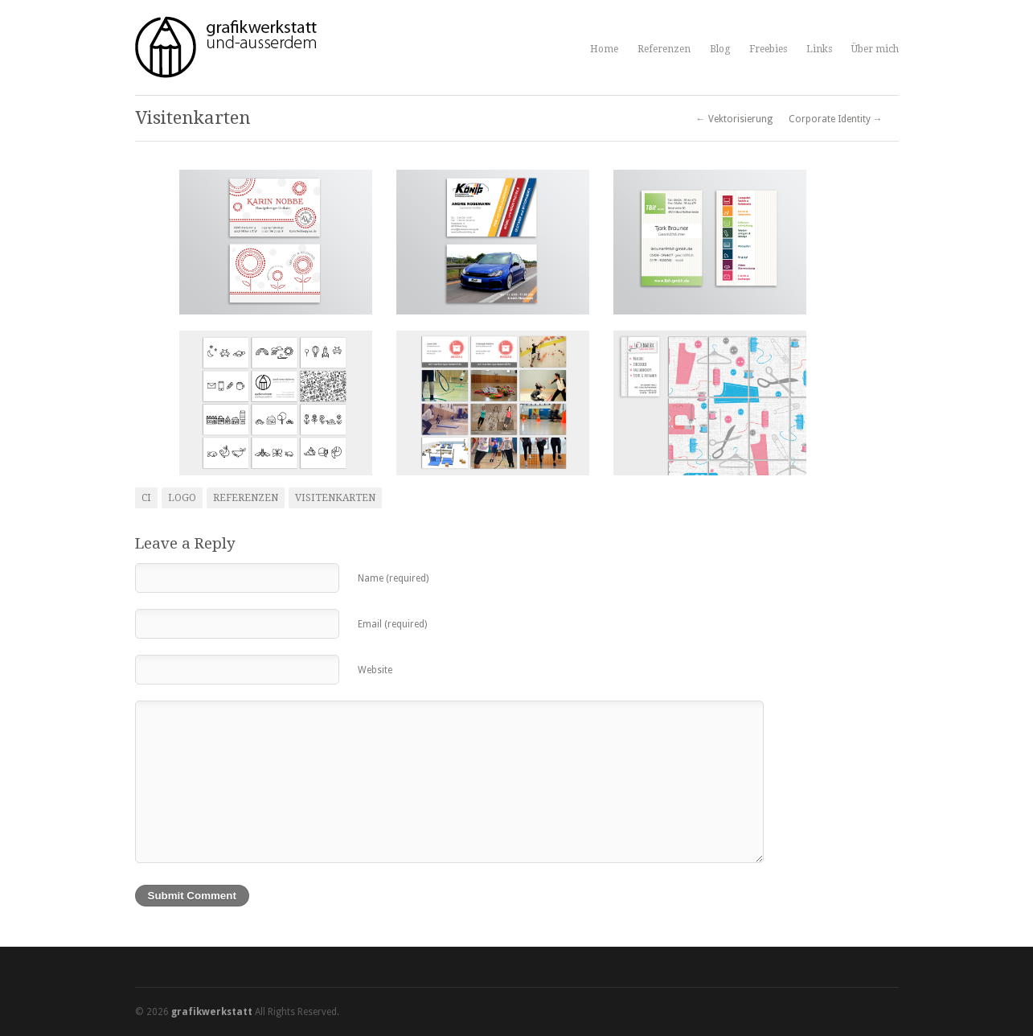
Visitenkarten (335, 498)
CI (146, 498)
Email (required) (392, 624)
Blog (720, 49)
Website (375, 670)
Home (604, 49)
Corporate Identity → (836, 119)
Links (819, 49)
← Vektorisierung (734, 119)
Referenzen (664, 49)
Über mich (875, 49)
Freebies (768, 49)
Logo (182, 498)
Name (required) (393, 578)
